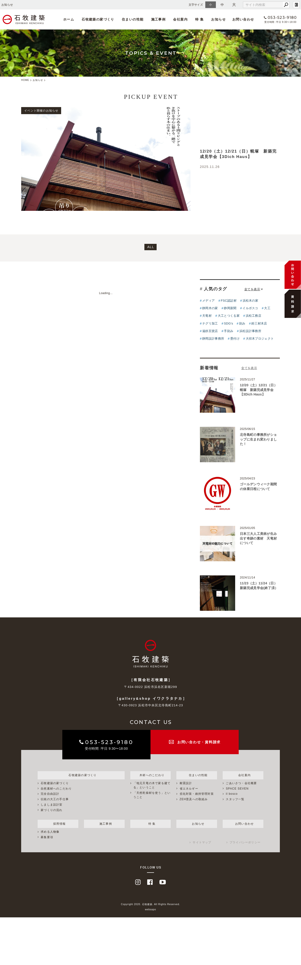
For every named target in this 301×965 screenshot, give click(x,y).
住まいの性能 (131, 19)
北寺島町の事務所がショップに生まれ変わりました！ (258, 439)
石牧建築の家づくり (97, 19)
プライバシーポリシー (245, 843)
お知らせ (213, 19)
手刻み (228, 331)
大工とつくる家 (229, 315)
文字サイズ (196, 5)
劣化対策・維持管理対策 (197, 794)
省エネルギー (189, 788)
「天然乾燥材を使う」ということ (151, 795)
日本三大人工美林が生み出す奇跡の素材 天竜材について (258, 538)
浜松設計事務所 (250, 331)
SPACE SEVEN (237, 788)
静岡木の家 (210, 308)
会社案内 (177, 19)
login (296, 4)
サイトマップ (202, 843)
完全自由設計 (50, 794)
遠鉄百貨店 (210, 331)
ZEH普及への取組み (194, 799)
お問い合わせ (238, 19)
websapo (150, 910)
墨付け (235, 338)
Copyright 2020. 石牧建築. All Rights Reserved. (150, 904)
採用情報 (58, 823)
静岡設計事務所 (213, 338)
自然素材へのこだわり (56, 788)
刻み (242, 323)
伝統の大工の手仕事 (55, 799)
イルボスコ (250, 308)
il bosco (232, 794)
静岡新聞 (230, 308)
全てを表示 (253, 289)
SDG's (228, 323)
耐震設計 (186, 783)
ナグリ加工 (210, 323)
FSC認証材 (229, 300)
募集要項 (47, 837)
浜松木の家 (250, 300)
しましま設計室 (51, 805)
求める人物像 (50, 832)
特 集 (195, 19)
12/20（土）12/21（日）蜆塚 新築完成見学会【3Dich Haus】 (258, 389)
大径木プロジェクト (260, 338)
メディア (208, 300)
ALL (150, 247)
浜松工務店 (253, 315)
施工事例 (156, 19)
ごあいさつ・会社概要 (241, 783)
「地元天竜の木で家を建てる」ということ (151, 785)
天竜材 (207, 315)
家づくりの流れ (51, 810)
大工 (267, 308)
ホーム (69, 19)
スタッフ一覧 (235, 799)
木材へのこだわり (150, 775)
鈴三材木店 (259, 323)
